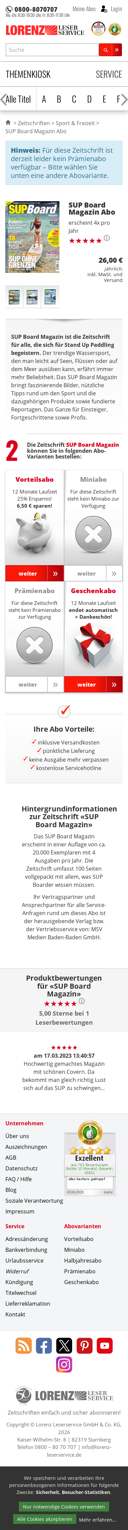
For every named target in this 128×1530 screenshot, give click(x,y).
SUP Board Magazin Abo (36, 131)
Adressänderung (26, 1239)
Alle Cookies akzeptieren (44, 1519)
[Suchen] (110, 49)
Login (115, 8)
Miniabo (74, 1249)
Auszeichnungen (26, 1147)
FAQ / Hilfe (18, 1179)
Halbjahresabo (83, 1260)
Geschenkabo (81, 1282)
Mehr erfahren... (98, 1520)
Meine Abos (84, 8)
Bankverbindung (26, 1249)
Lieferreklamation (27, 1303)
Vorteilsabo (79, 1239)
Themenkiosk (28, 73)
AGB (10, 1157)
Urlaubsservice (24, 1260)
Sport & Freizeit (75, 123)
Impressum (19, 1211)
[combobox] (52, 49)
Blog (11, 1190)
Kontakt (15, 1314)
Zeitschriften (34, 123)
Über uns (17, 1136)
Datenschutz (21, 1168)
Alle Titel (18, 98)
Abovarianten (82, 1226)
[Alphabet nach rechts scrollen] (124, 99)
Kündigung (19, 1282)
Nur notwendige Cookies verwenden (64, 1506)
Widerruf (16, 1271)
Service (109, 73)
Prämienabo (80, 1271)
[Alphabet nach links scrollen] (3, 99)
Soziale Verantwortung (34, 1200)
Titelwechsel (20, 1293)
